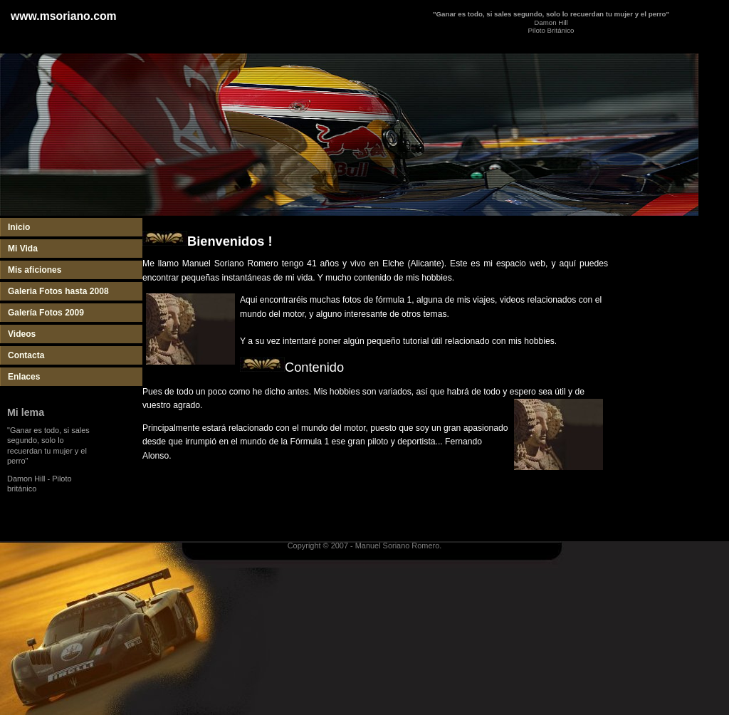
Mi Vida (23, 249)
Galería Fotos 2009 (46, 313)
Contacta (26, 355)
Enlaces (24, 377)
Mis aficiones (34, 270)
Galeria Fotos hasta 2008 (58, 291)
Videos (22, 334)
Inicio (19, 227)
